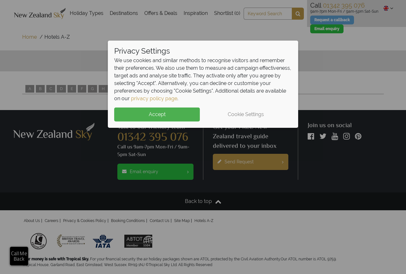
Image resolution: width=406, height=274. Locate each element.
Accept (157, 114)
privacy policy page (154, 98)
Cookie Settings (246, 114)
